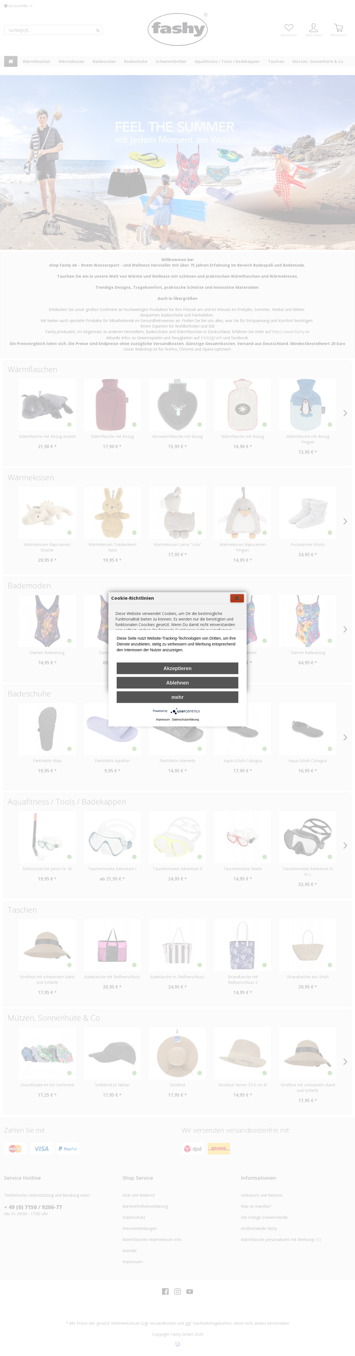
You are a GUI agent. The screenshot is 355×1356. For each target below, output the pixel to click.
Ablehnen (177, 682)
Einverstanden (225, 135)
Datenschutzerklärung (185, 719)
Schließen (186, 135)
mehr (177, 697)
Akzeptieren (177, 668)
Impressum (163, 719)
